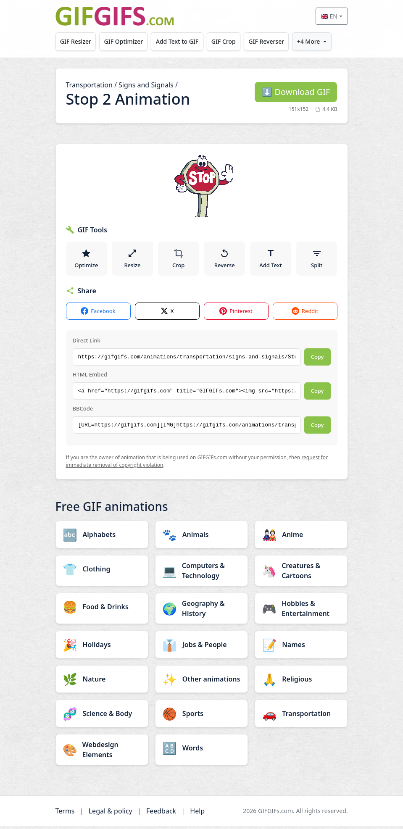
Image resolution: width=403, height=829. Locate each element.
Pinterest (236, 314)
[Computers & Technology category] (201, 573)
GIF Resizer (76, 41)
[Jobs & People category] (201, 647)
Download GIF (296, 91)
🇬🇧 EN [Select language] (329, 16)
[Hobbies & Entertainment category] (301, 611)
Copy (317, 359)
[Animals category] (201, 537)
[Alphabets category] (102, 537)
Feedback (161, 813)
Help (197, 813)
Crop (178, 259)
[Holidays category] (102, 647)
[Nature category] (102, 681)
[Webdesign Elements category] (102, 752)
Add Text (270, 259)
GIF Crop (226, 41)
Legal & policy (110, 813)
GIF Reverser (270, 41)
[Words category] (201, 750)
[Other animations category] (201, 681)
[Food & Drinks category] (102, 609)
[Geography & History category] (201, 611)
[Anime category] (301, 537)
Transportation (89, 84)
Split (316, 259)
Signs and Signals (146, 84)
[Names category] (301, 647)
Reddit (305, 314)
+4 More (312, 41)
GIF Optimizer (124, 41)
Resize (132, 259)
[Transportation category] (301, 716)
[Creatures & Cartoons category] (301, 573)
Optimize (86, 259)
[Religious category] (301, 681)
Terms (65, 813)
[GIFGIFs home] (114, 16)
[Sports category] (201, 716)
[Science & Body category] (102, 716)
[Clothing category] (102, 571)
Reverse (224, 259)
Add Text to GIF (179, 41)
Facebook (98, 314)
